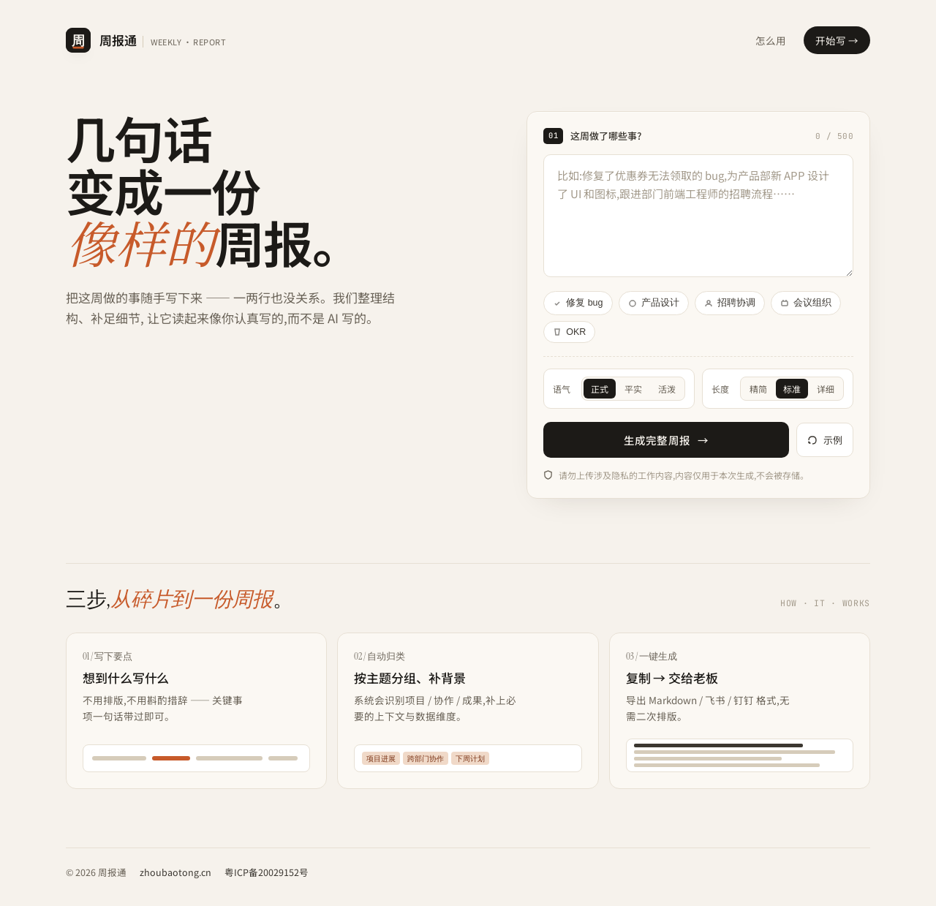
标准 (792, 388)
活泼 (667, 388)
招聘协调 (729, 303)
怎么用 (770, 40)
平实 (633, 388)
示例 (824, 440)
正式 (599, 388)
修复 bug (578, 303)
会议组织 (805, 303)
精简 (758, 388)
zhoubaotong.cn (175, 872)
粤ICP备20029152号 (266, 872)
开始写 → (836, 40)
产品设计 (653, 303)
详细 (825, 388)
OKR (569, 332)
